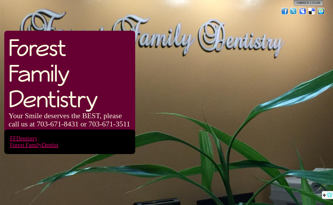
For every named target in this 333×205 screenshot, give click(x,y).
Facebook (285, 11)
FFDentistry (24, 138)
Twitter (294, 11)
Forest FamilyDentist (34, 145)
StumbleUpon (321, 11)
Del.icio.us (312, 11)
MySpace (303, 11)
